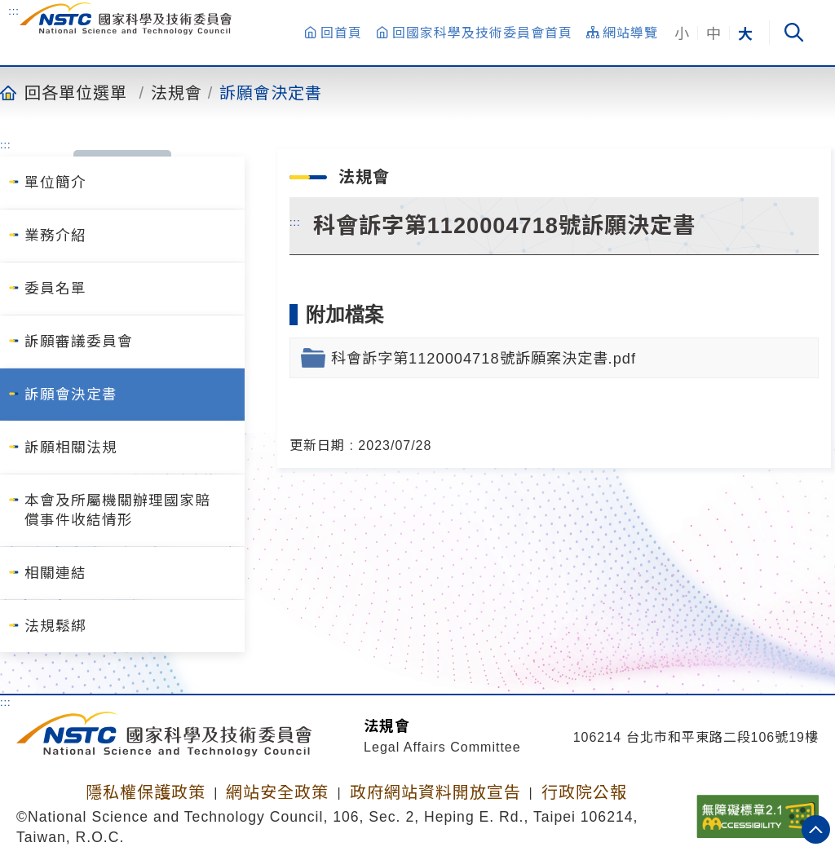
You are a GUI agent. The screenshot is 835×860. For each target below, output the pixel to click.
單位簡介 (55, 182)
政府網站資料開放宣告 (435, 792)
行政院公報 (584, 792)
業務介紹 (55, 235)
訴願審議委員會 (78, 341)
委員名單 (55, 288)
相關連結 (55, 573)
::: (14, 10)
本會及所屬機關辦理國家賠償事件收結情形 (117, 510)
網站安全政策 (277, 792)
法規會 (176, 92)
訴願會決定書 (270, 92)
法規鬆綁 (55, 626)
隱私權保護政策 (145, 792)
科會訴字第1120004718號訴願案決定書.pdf (483, 358)
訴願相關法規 (70, 447)
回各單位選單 (75, 92)
